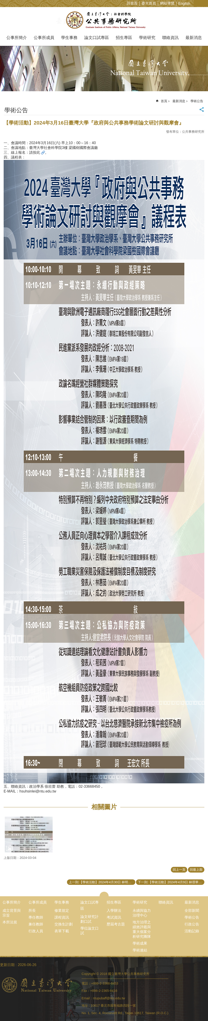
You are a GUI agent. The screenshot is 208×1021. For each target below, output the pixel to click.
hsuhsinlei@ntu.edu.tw (37, 791)
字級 (197, 3)
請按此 (34, 152)
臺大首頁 (148, 3)
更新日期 (7, 965)
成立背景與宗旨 (12, 913)
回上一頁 (179, 869)
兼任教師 (35, 924)
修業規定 (61, 910)
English (184, 3)
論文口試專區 (96, 37)
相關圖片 (104, 807)
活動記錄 (192, 931)
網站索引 (204, 3)
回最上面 (196, 869)
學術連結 (140, 950)
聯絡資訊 (170, 37)
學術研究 (147, 37)
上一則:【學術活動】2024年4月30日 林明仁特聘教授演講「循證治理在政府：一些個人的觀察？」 (102, 882)
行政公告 (192, 924)
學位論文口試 (89, 930)
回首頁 (132, 3)
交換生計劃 (63, 924)
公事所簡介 (16, 37)
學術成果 (140, 943)
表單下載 (61, 931)
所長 (32, 910)
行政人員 (35, 931)
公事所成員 (44, 37)
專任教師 (35, 917)
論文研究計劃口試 (89, 919)
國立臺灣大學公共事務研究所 (104, 20)
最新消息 (193, 37)
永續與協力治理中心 (142, 913)
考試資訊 (114, 917)
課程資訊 (61, 917)
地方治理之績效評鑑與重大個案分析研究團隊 (142, 929)
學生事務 (69, 37)
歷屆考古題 (116, 924)
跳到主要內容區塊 (2, 2)
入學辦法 (114, 910)
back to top (197, 1010)
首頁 (164, 101)
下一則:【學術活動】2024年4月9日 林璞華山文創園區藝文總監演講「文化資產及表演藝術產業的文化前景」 (171, 882)
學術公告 (196, 101)
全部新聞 (192, 910)
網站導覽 (167, 3)
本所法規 (10, 922)
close (104, 894)
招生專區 (124, 37)
